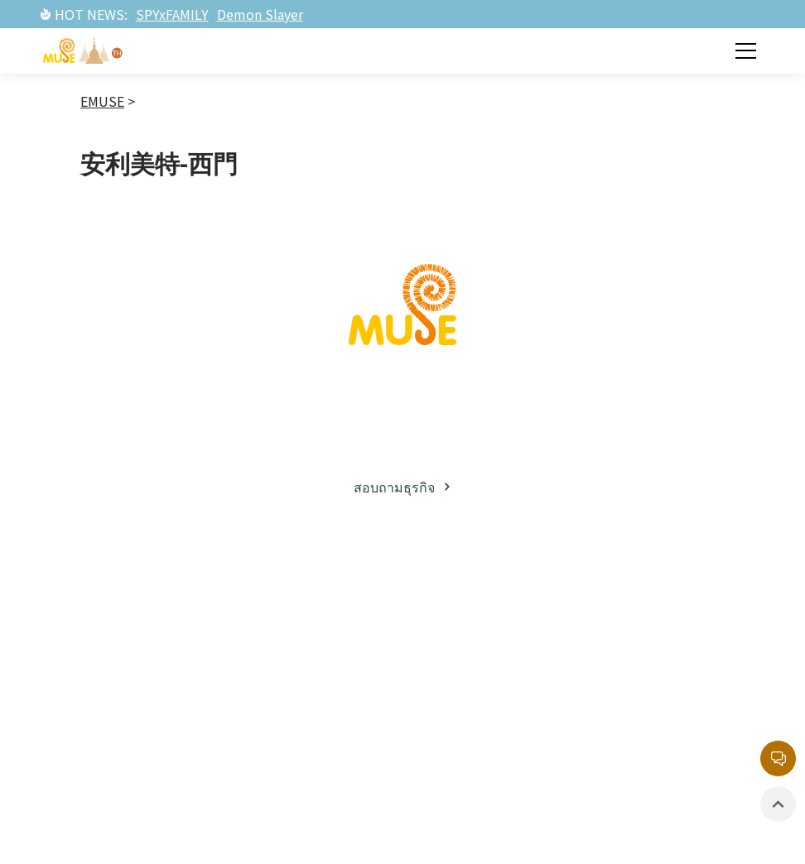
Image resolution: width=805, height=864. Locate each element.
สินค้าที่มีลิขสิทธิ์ (489, 726)
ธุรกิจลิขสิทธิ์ (140, 642)
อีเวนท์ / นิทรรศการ (473, 684)
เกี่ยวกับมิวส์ (137, 611)
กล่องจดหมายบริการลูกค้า (652, 623)
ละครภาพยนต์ (314, 717)
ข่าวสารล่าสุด (481, 611)
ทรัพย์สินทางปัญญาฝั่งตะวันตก (325, 676)
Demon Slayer (260, 14)
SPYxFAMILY (172, 14)
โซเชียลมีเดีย (141, 703)
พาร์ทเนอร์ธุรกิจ (151, 673)
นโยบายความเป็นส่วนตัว (664, 729)
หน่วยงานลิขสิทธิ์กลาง (662, 676)
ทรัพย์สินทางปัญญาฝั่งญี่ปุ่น (313, 623)
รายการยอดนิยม (322, 748)
